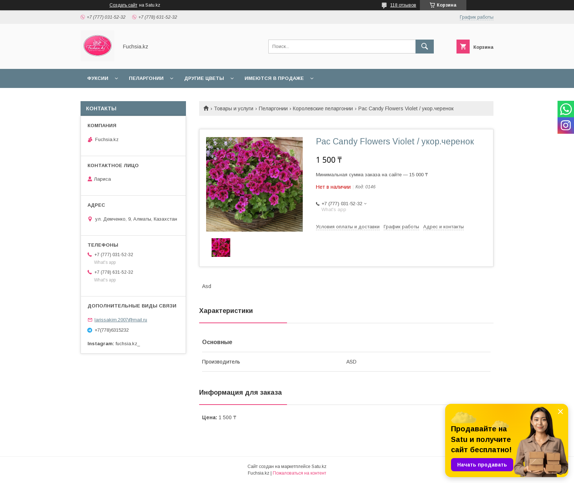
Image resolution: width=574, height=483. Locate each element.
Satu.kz (319, 466)
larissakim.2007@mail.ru (120, 319)
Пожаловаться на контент (299, 473)
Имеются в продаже (274, 78)
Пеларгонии (146, 78)
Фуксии (97, 78)
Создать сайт (123, 5)
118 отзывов (403, 5)
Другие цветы (204, 78)
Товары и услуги (233, 108)
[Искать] (424, 47)
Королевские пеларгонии (323, 108)
